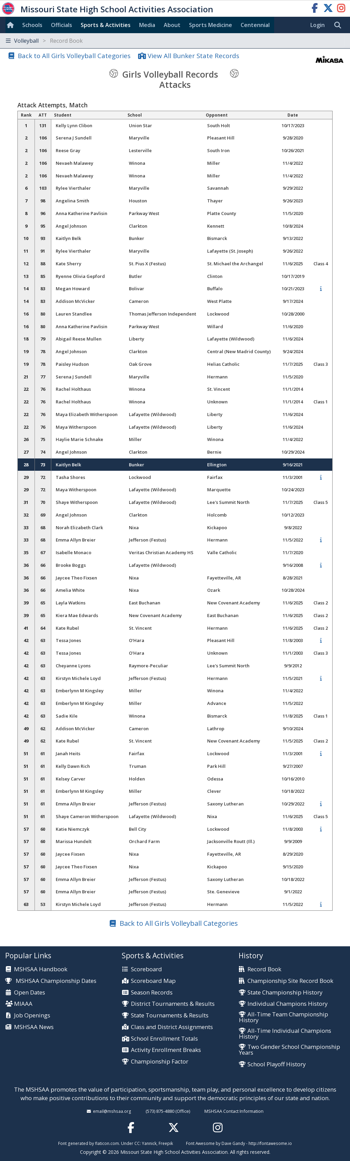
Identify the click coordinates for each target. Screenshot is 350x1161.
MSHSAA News (34, 1027)
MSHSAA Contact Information (234, 1111)
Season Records (152, 992)
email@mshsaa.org (112, 1111)
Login (317, 25)
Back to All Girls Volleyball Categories (74, 55)
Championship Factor (159, 1061)
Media (147, 25)
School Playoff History (276, 1064)
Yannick (149, 1143)
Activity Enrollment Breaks (166, 1050)
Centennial (255, 25)
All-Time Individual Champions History (285, 1034)
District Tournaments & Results (173, 1004)
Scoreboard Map (153, 981)
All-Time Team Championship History (283, 1017)
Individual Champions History (287, 1004)
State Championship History (284, 992)
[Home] (11, 25)
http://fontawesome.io (270, 1143)
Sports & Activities (106, 25)
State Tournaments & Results (169, 1015)
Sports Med (210, 25)
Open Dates (29, 992)
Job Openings (32, 1015)
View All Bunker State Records (193, 55)
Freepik (166, 1143)
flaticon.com (107, 1143)
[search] (339, 25)
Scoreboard (146, 969)
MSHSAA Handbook (40, 969)
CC (137, 1143)
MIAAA (23, 1004)
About (172, 25)
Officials (61, 25)
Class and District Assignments (172, 1027)
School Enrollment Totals (164, 1039)
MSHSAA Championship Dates (50, 981)
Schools (32, 25)
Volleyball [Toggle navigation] (44, 40)
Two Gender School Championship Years (289, 1050)
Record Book (264, 969)
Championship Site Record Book (290, 981)
